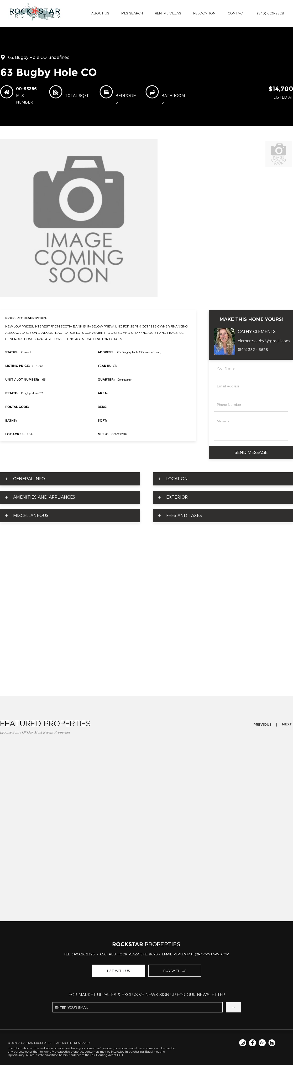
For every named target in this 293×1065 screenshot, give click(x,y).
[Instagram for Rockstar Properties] (242, 1042)
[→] (233, 1007)
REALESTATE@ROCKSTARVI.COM (201, 954)
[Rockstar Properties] (271, 1042)
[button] (100, 13)
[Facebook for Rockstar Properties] (252, 1042)
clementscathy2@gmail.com (264, 341)
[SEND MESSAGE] (251, 452)
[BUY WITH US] (174, 971)
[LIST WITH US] (118, 971)
